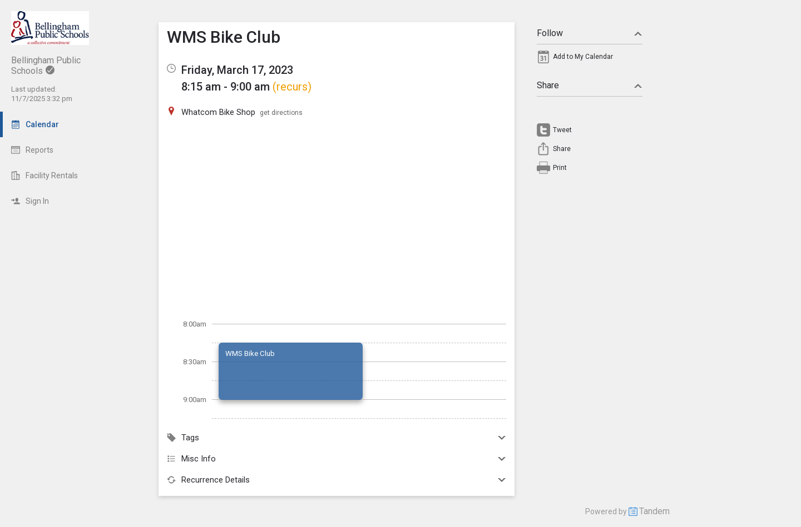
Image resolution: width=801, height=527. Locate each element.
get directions (281, 113)
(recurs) (292, 86)
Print (560, 168)
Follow (589, 33)
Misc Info (336, 459)
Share (589, 85)
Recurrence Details (336, 480)
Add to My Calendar (583, 57)
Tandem (654, 511)
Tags (336, 438)
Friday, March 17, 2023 (237, 70)
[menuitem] (589, 59)
